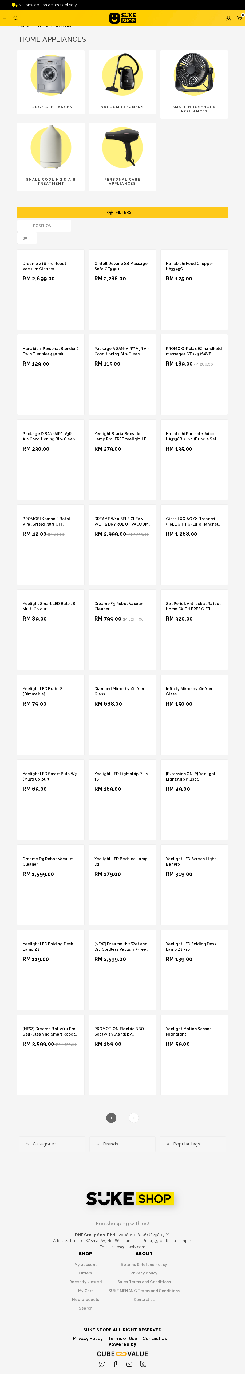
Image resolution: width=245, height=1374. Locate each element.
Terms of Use (122, 1338)
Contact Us (155, 1338)
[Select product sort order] (44, 226)
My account (85, 1264)
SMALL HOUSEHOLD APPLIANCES (194, 109)
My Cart (85, 1291)
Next (134, 1118)
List (224, 226)
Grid (214, 226)
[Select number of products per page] (27, 238)
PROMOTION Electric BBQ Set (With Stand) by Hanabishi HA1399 (119, 1034)
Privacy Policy (144, 1273)
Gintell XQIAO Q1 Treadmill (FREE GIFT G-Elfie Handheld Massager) (193, 524)
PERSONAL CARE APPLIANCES (122, 181)
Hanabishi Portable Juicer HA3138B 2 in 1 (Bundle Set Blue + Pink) (191, 439)
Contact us (144, 1299)
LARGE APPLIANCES (51, 107)
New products (85, 1299)
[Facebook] (116, 1362)
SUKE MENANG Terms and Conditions (144, 1291)
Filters (124, 212)
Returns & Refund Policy (144, 1264)
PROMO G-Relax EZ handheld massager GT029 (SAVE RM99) (194, 354)
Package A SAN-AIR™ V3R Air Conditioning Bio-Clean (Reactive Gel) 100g (121, 354)
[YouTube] (129, 1362)
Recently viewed (85, 1282)
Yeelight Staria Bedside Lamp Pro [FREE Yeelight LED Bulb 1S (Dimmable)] (121, 439)
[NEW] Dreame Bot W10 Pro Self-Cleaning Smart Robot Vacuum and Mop (49, 1034)
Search (85, 1308)
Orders (85, 1273)
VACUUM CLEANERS (122, 107)
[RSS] (143, 1362)
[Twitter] (102, 1362)
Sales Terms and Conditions (144, 1282)
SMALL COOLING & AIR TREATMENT (51, 181)
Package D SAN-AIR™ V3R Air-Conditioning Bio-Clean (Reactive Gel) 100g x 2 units (50, 439)
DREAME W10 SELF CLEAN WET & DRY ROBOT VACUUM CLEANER (121, 524)
